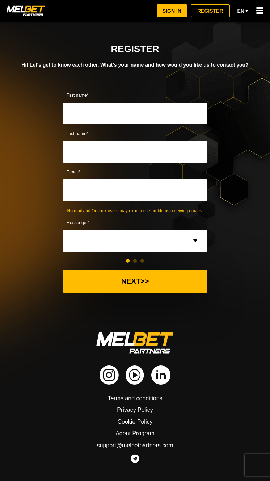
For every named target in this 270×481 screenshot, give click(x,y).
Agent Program (135, 433)
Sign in (172, 11)
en (243, 11)
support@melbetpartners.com (135, 445)
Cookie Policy (135, 421)
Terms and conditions (135, 398)
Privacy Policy (135, 409)
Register (211, 11)
